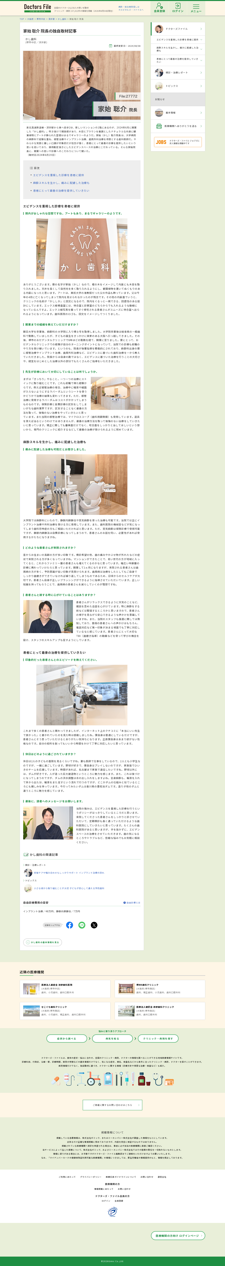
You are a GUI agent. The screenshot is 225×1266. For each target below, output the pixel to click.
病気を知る (112, 1038)
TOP (22, 18)
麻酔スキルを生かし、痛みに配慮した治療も (61, 183)
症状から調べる (66, 1038)
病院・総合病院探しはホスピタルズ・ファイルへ (131, 8)
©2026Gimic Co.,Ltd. (112, 1261)
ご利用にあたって (67, 1176)
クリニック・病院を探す (158, 1038)
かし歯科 (62, 18)
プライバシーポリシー (91, 1176)
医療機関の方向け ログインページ (177, 1236)
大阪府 (30, 18)
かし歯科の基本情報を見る (45, 942)
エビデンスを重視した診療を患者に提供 (58, 175)
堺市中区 (41, 18)
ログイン (106, 1200)
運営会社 (162, 1176)
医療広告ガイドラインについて (121, 1176)
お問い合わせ (147, 1176)
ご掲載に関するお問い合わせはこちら (112, 1105)
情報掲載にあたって (103, 1188)
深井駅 (51, 18)
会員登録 (119, 1200)
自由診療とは (132, 902)
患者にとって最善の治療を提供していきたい (61, 190)
